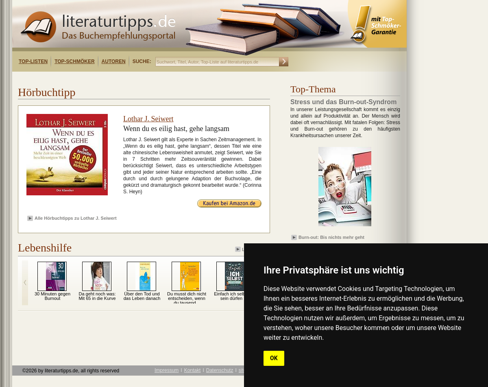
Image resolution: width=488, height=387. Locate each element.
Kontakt (192, 370)
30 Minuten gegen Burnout (52, 296)
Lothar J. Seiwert (148, 119)
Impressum (167, 370)
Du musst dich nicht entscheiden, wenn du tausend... (186, 298)
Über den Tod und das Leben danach (142, 296)
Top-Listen (33, 61)
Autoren (114, 61)
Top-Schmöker (74, 61)
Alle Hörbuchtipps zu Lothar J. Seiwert (76, 218)
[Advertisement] (117, 79)
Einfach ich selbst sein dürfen (231, 296)
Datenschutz (219, 370)
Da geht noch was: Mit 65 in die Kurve (96, 296)
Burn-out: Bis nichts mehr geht (331, 237)
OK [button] (274, 358)
